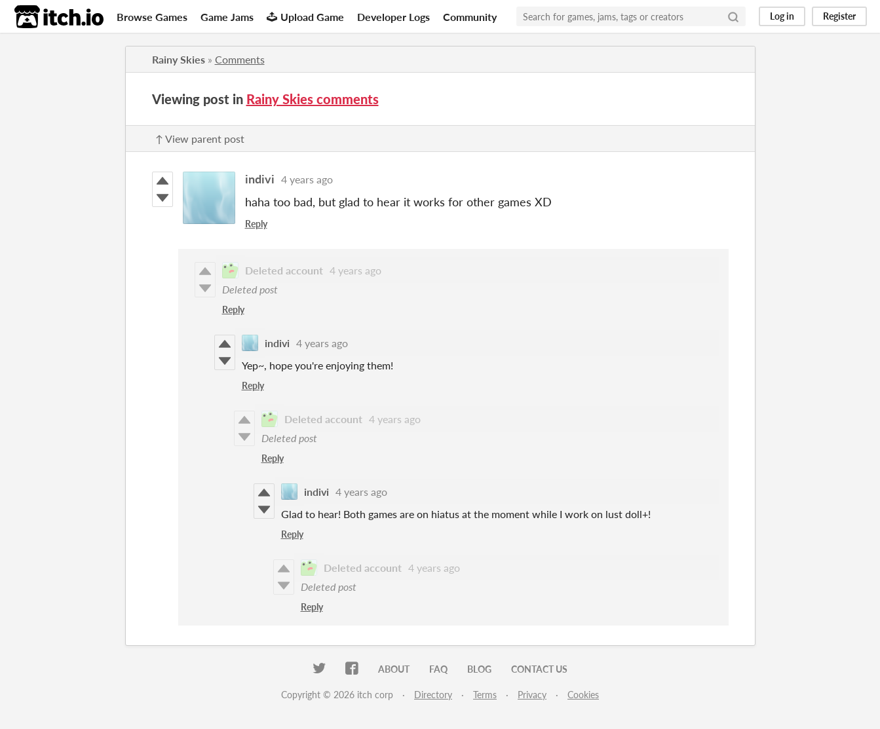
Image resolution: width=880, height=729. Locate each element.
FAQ (438, 669)
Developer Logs (393, 16)
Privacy (532, 694)
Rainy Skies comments (312, 99)
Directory (433, 694)
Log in (782, 16)
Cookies (583, 694)
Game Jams (227, 16)
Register (839, 16)
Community (470, 16)
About (394, 669)
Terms (485, 694)
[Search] (733, 16)
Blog (479, 669)
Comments (240, 59)
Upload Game (305, 16)
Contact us (539, 669)
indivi (260, 179)
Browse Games (152, 16)
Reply (256, 223)
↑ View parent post (199, 138)
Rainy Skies (178, 59)
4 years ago (307, 179)
